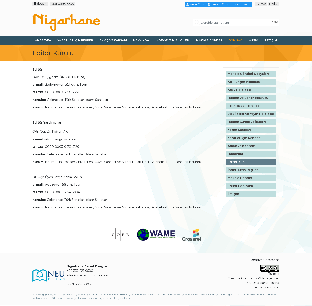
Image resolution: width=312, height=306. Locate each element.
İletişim (40, 3)
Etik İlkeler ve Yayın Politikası (251, 114)
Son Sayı (236, 40)
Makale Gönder (209, 40)
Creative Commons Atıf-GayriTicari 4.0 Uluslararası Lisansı (254, 280)
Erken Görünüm (240, 186)
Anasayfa (43, 40)
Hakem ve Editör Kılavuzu (248, 98)
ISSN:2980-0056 (63, 3)
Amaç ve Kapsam (113, 40)
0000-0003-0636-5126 (62, 147)
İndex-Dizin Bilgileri (173, 40)
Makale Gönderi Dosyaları (248, 74)
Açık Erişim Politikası (244, 82)
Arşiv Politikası (239, 90)
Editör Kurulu (238, 162)
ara (274, 22)
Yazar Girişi (195, 4)
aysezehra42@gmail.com (63, 185)
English (273, 3)
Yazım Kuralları (239, 130)
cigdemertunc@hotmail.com (66, 85)
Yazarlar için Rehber (75, 40)
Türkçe (261, 3)
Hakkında (141, 40)
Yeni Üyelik (241, 4)
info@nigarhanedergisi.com (87, 275)
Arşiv (253, 40)
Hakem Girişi (218, 4)
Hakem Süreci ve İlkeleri (247, 122)
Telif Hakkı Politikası (244, 106)
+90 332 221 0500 (80, 271)
